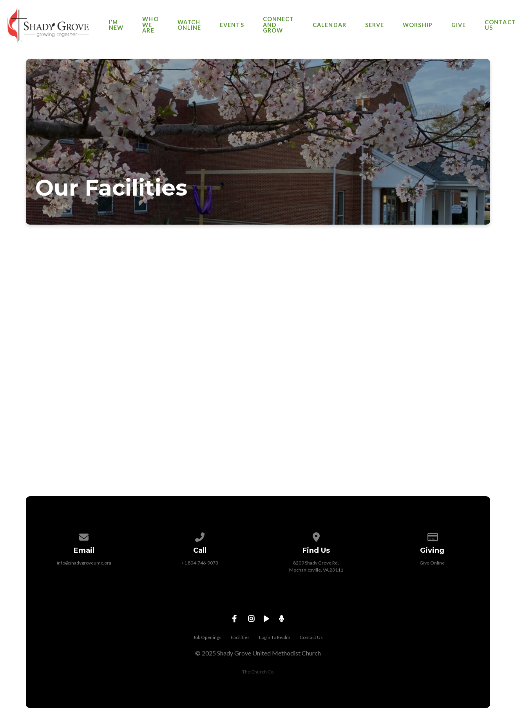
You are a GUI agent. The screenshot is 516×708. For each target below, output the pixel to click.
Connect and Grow (278, 24)
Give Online (432, 563)
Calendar (329, 25)
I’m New (116, 25)
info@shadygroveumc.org (84, 563)
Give (458, 25)
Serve (374, 25)
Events (232, 25)
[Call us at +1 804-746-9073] (200, 536)
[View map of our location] (316, 536)
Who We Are (150, 24)
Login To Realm (274, 637)
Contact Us (500, 25)
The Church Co (257, 672)
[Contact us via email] (84, 536)
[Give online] (432, 536)
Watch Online (189, 25)
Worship (418, 25)
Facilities (240, 637)
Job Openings (207, 637)
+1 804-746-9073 (199, 563)
